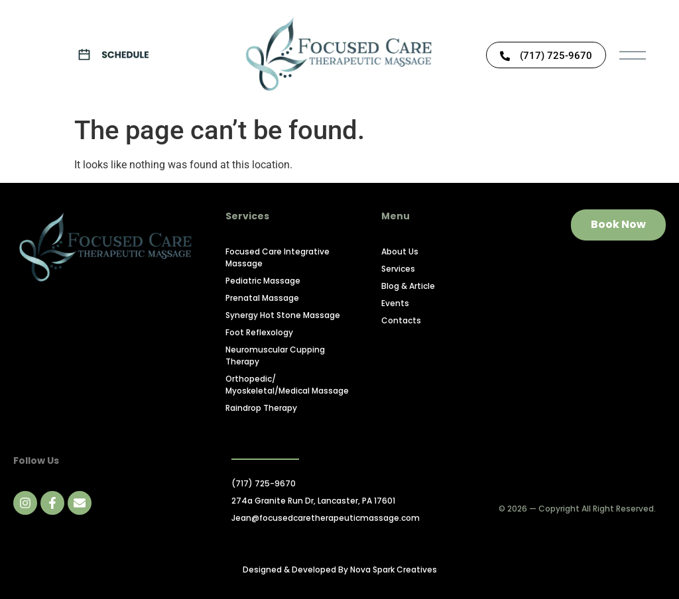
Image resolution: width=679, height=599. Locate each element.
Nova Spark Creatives (393, 569)
